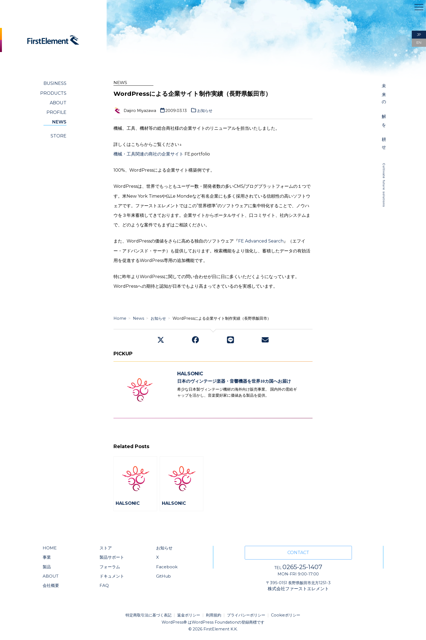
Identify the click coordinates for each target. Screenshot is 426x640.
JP (419, 35)
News (138, 318)
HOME (50, 547)
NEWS (59, 122)
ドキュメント (112, 576)
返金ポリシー (188, 615)
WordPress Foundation (215, 622)
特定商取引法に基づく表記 (148, 615)
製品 (47, 566)
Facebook (166, 566)
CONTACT (298, 552)
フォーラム (110, 566)
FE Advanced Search (261, 241)
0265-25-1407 (298, 567)
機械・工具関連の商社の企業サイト (148, 154)
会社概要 (51, 585)
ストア (106, 547)
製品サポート (112, 557)
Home (119, 318)
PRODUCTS (53, 93)
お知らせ (204, 110)
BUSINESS (54, 83)
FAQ (104, 585)
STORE (58, 136)
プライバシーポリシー (246, 615)
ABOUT (58, 102)
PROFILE (56, 112)
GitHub (163, 576)
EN (418, 43)
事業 (47, 557)
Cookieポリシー (285, 615)
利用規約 (213, 615)
